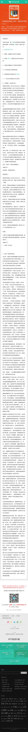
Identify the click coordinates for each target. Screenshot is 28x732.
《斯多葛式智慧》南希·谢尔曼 (20, 688)
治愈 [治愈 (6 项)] (6, 716)
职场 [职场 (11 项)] (18, 718)
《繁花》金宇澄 (4, 680)
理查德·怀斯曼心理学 (7, 618)
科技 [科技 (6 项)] (2, 718)
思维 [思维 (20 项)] (11, 710)
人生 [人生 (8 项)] (24, 698)
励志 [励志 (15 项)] (22, 701)
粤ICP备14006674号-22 (17, 728)
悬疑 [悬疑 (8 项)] (19, 710)
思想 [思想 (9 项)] (8, 710)
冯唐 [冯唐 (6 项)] (14, 701)
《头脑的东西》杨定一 (5, 686)
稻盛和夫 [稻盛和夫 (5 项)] (5, 718)
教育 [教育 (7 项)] (9, 713)
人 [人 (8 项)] (17, 698)
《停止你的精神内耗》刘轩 (19, 680)
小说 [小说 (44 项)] (15, 707)
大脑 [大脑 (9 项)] (22, 703)
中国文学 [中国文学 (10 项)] (11, 698)
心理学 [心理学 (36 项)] (4, 710)
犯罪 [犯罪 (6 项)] (12, 716)
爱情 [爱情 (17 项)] (9, 716)
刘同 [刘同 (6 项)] (17, 701)
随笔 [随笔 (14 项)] (8, 721)
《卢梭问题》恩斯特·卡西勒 (6, 688)
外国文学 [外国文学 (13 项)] (14, 704)
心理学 (8, 58)
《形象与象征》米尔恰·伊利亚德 (20, 686)
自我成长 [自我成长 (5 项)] (21, 718)
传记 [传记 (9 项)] (9, 701)
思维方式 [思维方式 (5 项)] (15, 710)
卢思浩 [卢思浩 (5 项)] (25, 701)
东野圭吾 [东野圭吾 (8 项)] (3, 698)
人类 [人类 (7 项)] (2, 701)
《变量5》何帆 (4, 682)
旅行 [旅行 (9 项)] (22, 713)
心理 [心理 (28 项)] (24, 707)
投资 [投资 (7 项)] (25, 710)
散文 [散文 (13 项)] (12, 713)
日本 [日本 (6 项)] (24, 713)
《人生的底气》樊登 (5, 684)
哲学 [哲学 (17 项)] (6, 704)
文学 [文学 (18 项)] (18, 713)
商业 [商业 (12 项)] (10, 704)
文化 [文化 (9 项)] (15, 713)
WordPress (14, 729)
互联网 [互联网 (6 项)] (15, 698)
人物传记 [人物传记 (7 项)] (21, 698)
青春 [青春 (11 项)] (11, 721)
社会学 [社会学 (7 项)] (22, 716)
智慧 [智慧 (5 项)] (2, 716)
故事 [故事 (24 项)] (6, 713)
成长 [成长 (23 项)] (22, 710)
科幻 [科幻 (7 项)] (25, 716)
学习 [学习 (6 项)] (9, 707)
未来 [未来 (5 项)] (4, 716)
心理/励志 (3, 23)
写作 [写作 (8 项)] (12, 701)
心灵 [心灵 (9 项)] (21, 707)
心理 (12, 42)
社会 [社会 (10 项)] (19, 716)
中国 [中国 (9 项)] (7, 698)
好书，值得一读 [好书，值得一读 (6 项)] (4, 707)
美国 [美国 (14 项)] (15, 718)
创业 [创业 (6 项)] (19, 701)
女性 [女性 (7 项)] (24, 703)
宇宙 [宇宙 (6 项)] (11, 707)
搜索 (2, 670)
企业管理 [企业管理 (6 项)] (5, 701)
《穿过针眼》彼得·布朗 (18, 684)
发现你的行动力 (9, 49)
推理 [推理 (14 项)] (2, 713)
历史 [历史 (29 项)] (3, 704)
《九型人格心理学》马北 (19, 682)
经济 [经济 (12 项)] (12, 718)
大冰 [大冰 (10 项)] (19, 703)
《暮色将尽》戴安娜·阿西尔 (6, 690)
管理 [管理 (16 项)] (8, 718)
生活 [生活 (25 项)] (15, 716)
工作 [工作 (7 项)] (18, 707)
